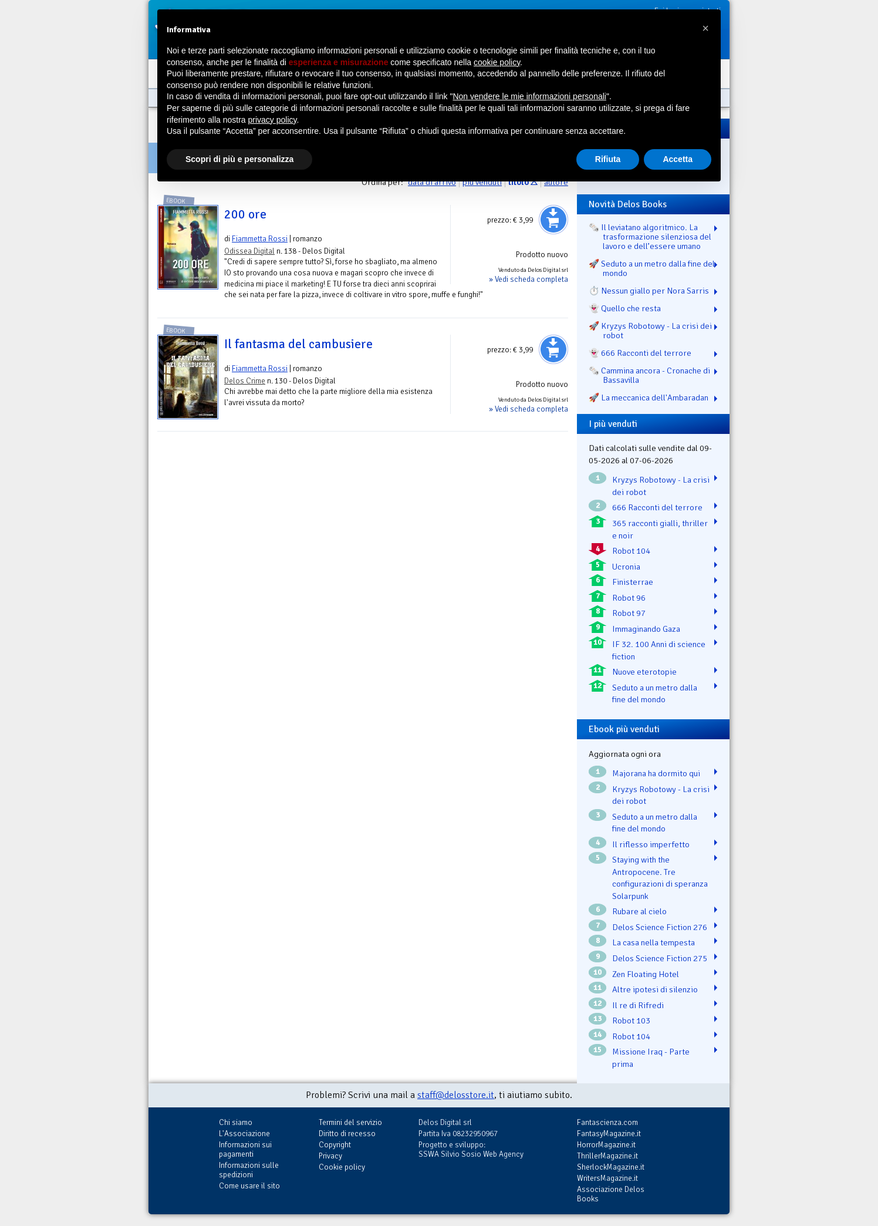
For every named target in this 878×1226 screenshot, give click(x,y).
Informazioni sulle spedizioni (249, 1170)
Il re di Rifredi (638, 1005)
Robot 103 (631, 1020)
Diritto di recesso (347, 1134)
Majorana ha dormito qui (656, 773)
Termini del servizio (350, 1122)
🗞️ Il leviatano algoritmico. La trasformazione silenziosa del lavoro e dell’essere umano (650, 237)
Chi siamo (235, 1122)
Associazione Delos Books (610, 1194)
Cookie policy (342, 1167)
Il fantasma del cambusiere (298, 344)
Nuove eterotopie (644, 671)
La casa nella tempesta (653, 942)
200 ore (245, 214)
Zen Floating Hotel (645, 974)
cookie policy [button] (497, 62)
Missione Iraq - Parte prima (651, 1057)
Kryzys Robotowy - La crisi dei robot (661, 485)
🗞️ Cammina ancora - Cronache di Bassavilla (649, 375)
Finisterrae (632, 582)
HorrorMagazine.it (606, 1145)
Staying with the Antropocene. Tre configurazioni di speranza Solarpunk (660, 877)
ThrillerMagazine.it (607, 1156)
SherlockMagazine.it (610, 1167)
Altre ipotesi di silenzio (655, 989)
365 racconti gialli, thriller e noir (660, 529)
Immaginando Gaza (646, 629)
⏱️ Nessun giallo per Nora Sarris (649, 290)
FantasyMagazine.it (609, 1134)
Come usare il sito (249, 1186)
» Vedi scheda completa (528, 279)
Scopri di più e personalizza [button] (239, 159)
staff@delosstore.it (455, 1095)
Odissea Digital (249, 251)
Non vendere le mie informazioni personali (529, 96)
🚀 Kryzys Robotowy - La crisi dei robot (650, 330)
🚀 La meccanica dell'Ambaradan (648, 397)
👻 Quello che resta (625, 308)
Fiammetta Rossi (260, 239)
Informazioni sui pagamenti (245, 1149)
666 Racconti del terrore (657, 507)
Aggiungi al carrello (553, 219)
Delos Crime (244, 381)
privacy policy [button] (272, 119)
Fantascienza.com (607, 1122)
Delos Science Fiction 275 (659, 958)
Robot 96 (629, 597)
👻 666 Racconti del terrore (640, 353)
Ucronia (626, 566)
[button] (705, 28)
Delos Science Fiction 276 (659, 927)
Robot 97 (629, 613)
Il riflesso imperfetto (651, 844)
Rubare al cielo (639, 911)
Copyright (335, 1145)
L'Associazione (244, 1134)
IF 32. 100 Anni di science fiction (658, 650)
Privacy (330, 1156)
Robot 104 (631, 550)
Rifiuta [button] (608, 159)
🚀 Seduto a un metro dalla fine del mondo (652, 268)
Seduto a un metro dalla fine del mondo (654, 693)
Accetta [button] (678, 159)
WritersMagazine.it (607, 1178)
